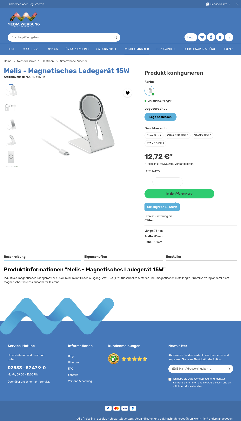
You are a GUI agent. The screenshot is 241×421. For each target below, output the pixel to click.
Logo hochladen (159, 105)
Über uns (73, 350)
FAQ (70, 356)
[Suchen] (172, 20)
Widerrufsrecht (190, 415)
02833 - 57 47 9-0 (25, 351)
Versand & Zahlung (79, 369)
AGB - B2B (138, 415)
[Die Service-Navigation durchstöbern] (218, 4)
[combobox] (116, 20)
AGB (198, 370)
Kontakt (72, 362)
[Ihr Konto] (211, 20)
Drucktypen (171, 415)
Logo (190, 19)
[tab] (43, 244)
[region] (70, 114)
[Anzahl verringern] (148, 170)
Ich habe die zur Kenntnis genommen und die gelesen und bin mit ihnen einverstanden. (203, 370)
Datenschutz (104, 415)
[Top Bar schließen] (237, 4)
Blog (70, 344)
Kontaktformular (38, 365)
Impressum (154, 415)
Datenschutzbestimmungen (203, 366)
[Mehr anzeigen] (229, 20)
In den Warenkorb (179, 181)
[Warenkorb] (220, 20)
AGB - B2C (121, 415)
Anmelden (15, 4)
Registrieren (35, 4)
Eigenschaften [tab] (95, 244)
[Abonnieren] (229, 356)
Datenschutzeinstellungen (217, 415)
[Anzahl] (167, 170)
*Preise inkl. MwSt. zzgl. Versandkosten (168, 151)
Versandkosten (148, 406)
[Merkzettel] (201, 20)
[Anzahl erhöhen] (187, 170)
